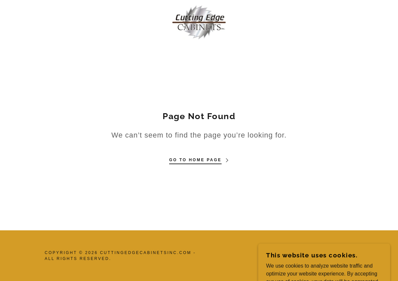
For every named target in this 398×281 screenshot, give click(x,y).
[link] (199, 22)
